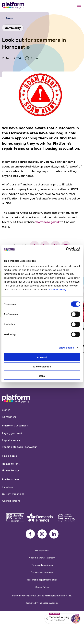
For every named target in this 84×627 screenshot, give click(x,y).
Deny (42, 375)
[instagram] (42, 540)
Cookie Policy (57, 289)
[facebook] (30, 540)
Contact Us (9, 423)
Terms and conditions (42, 571)
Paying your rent (12, 439)
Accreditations (11, 507)
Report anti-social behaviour (19, 453)
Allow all (42, 357)
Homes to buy (10, 476)
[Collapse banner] (46, 618)
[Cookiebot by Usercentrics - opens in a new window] (65, 249)
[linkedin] (54, 540)
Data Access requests (42, 579)
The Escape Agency (48, 609)
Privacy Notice (42, 557)
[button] (76, 619)
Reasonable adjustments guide (42, 586)
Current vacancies (13, 500)
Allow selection (42, 366)
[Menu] (79, 5)
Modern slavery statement (42, 564)
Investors (7, 493)
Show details (66, 347)
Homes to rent (11, 470)
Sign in (6, 416)
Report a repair (11, 446)
